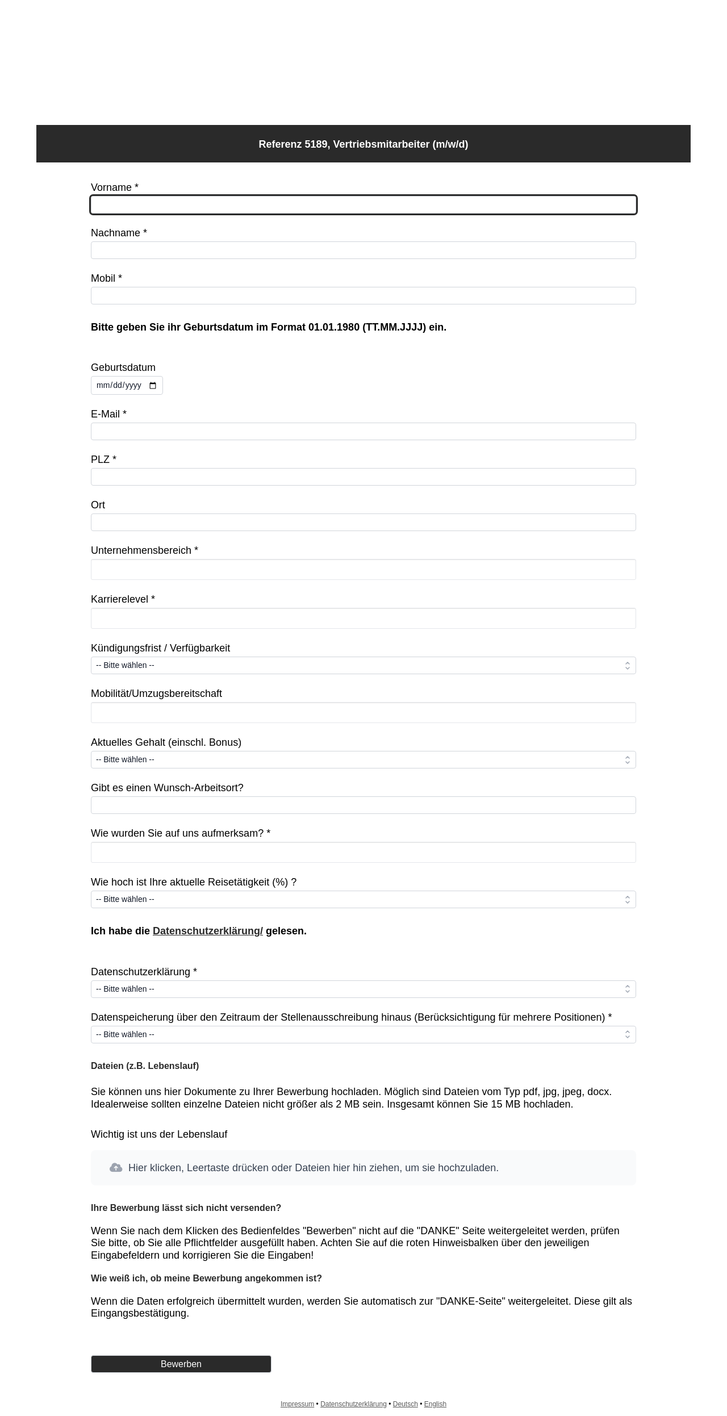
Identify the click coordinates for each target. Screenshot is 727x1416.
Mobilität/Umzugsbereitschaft (156, 693)
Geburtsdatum (123, 367)
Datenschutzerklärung (353, 1404)
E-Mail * (109, 414)
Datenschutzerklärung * (144, 972)
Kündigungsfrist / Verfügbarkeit (160, 648)
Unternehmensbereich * (144, 550)
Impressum (297, 1404)
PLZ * (103, 459)
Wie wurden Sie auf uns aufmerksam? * (180, 833)
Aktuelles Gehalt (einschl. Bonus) (166, 742)
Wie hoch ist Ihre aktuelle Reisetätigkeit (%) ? (193, 882)
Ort (98, 505)
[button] (363, 1168)
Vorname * (115, 187)
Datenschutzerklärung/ (208, 931)
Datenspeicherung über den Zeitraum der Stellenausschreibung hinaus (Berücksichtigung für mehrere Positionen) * (351, 1017)
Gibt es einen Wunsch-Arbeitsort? (167, 787)
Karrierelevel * (123, 599)
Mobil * (106, 278)
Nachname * (119, 233)
